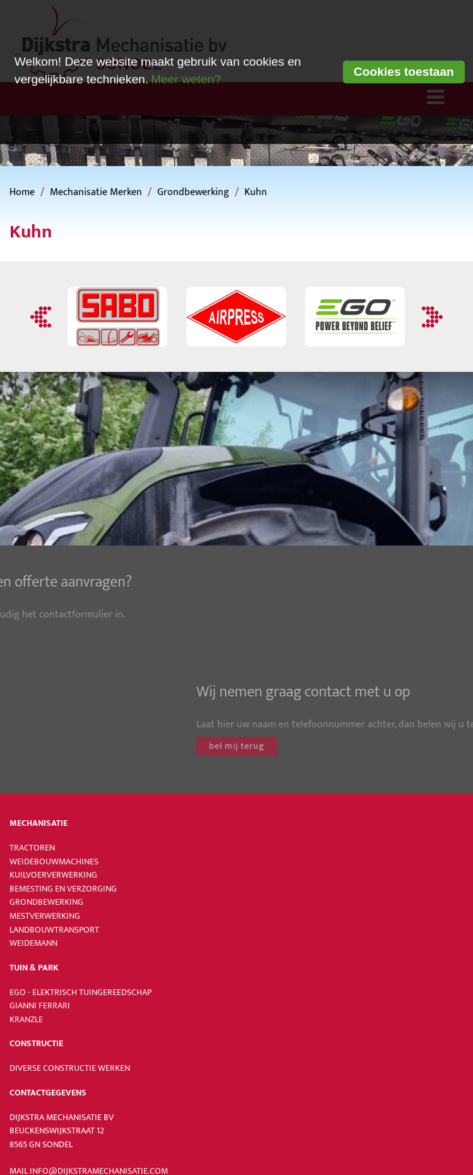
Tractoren (32, 848)
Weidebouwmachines (54, 861)
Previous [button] (42, 316)
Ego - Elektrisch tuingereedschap (80, 992)
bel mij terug (329, 746)
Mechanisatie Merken (96, 192)
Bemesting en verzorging (63, 889)
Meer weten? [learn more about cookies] (186, 79)
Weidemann (33, 943)
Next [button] (430, 316)
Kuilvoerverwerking (53, 875)
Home (22, 192)
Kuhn (255, 192)
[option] (117, 316)
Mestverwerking (44, 916)
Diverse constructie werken (69, 1068)
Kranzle (26, 1019)
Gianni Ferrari (39, 1005)
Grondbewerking (193, 192)
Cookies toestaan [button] (404, 71)
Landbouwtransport (54, 930)
